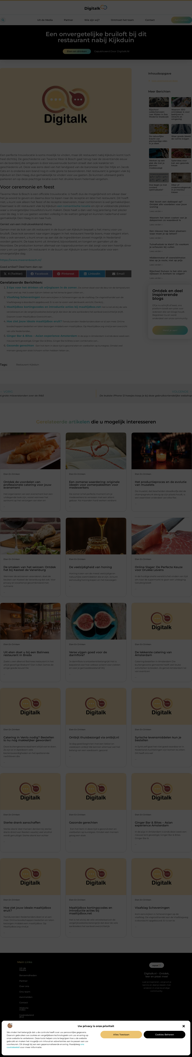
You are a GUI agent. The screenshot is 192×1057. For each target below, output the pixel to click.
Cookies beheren (164, 1034)
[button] (183, 1026)
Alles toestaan (121, 1034)
